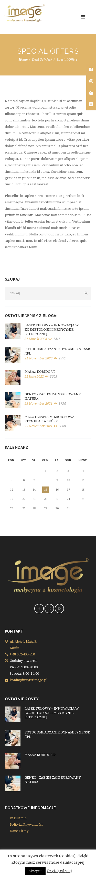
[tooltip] (91, 70)
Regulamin (18, 818)
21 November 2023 (38, 358)
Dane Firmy (19, 831)
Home (23, 59)
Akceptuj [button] (35, 871)
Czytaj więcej (59, 871)
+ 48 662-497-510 (22, 654)
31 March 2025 (36, 339)
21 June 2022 (34, 376)
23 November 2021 (38, 403)
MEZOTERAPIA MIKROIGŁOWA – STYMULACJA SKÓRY (51, 419)
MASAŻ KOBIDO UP (40, 372)
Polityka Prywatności (26, 824)
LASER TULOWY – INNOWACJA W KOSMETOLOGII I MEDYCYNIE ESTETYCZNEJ (52, 329)
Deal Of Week (42, 59)
